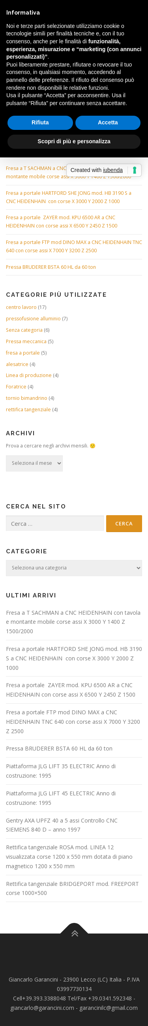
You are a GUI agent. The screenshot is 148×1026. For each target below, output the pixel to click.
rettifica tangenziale (28, 409)
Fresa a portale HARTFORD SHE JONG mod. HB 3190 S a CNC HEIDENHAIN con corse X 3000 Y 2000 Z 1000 (74, 658)
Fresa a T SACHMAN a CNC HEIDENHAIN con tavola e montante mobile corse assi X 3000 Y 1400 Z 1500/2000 (73, 622)
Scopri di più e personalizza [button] (73, 141)
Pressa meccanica (26, 341)
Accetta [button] (108, 122)
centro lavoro (21, 307)
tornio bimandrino (26, 398)
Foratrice (16, 386)
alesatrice (17, 364)
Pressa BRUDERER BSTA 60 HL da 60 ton (51, 267)
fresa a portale (23, 352)
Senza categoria (24, 330)
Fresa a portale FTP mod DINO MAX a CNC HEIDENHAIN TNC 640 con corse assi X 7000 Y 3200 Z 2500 (73, 721)
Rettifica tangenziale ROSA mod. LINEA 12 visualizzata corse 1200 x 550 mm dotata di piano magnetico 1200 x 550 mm (69, 856)
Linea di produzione (29, 375)
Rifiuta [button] (40, 122)
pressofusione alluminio (33, 318)
